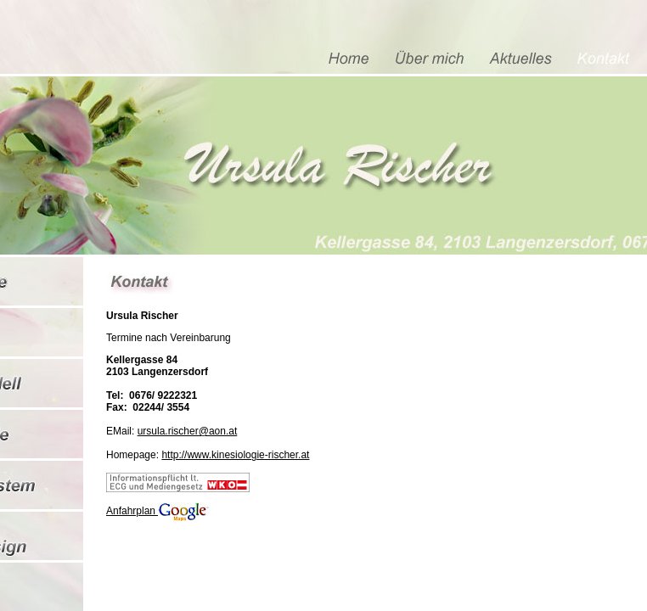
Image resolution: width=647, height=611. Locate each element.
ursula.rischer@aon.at (188, 431)
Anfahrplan (157, 511)
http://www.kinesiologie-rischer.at (235, 455)
